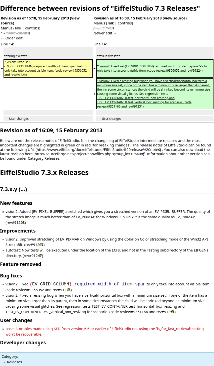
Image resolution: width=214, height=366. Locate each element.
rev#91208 (15, 222)
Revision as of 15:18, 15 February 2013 (35, 17)
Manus (6, 27)
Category (9, 356)
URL (31, 149)
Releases (14, 361)
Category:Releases (43, 158)
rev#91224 (61, 289)
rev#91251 (165, 311)
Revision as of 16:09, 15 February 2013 (128, 17)
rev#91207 (34, 244)
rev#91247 (33, 255)
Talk (17, 27)
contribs (32, 27)
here (28, 153)
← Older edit (11, 37)
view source (175, 17)
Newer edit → (105, 32)
